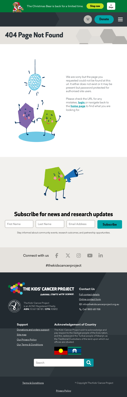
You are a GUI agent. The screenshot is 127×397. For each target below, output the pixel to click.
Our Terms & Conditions (30, 344)
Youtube (90, 256)
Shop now (95, 6)
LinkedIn (101, 256)
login (81, 102)
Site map (21, 334)
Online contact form (90, 299)
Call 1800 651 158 (91, 309)
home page (78, 106)
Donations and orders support (33, 329)
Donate (104, 19)
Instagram (79, 256)
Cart (88, 19)
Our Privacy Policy (27, 339)
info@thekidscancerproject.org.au (101, 304)
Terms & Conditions (33, 382)
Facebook (57, 256)
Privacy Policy (63, 390)
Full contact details (89, 294)
